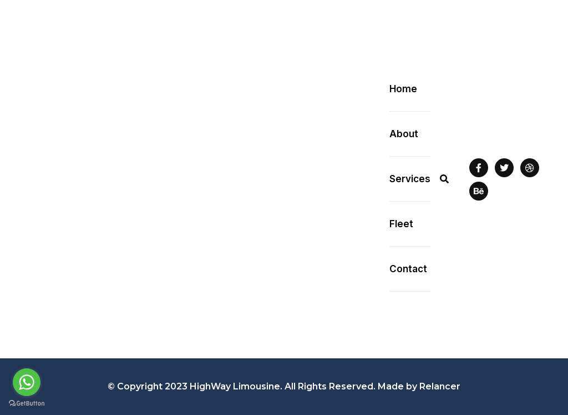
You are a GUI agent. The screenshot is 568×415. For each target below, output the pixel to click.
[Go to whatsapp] (26, 382)
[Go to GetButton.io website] (26, 403)
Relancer (439, 386)
